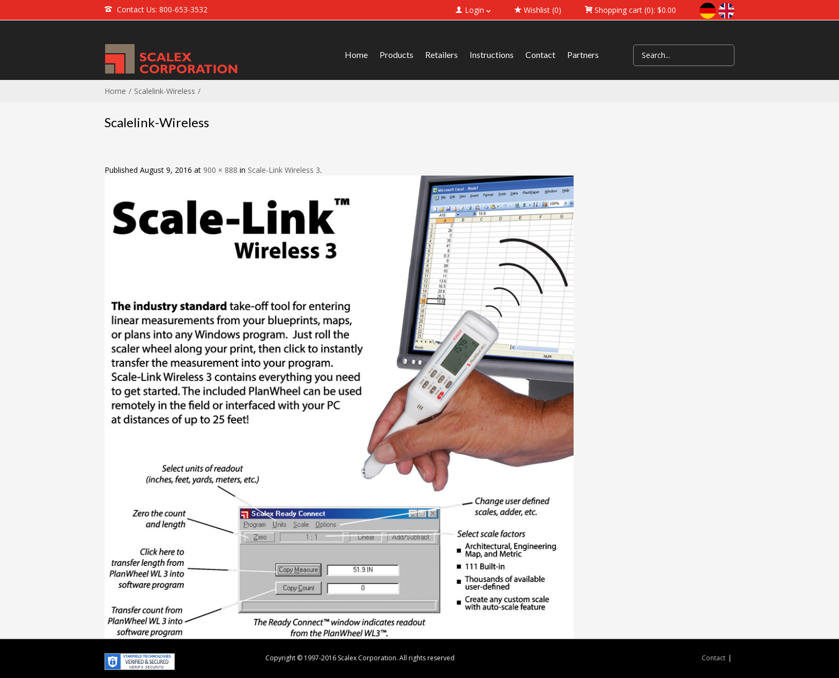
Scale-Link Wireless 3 (284, 170)
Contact (713, 657)
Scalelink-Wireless (164, 91)
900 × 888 (220, 170)
